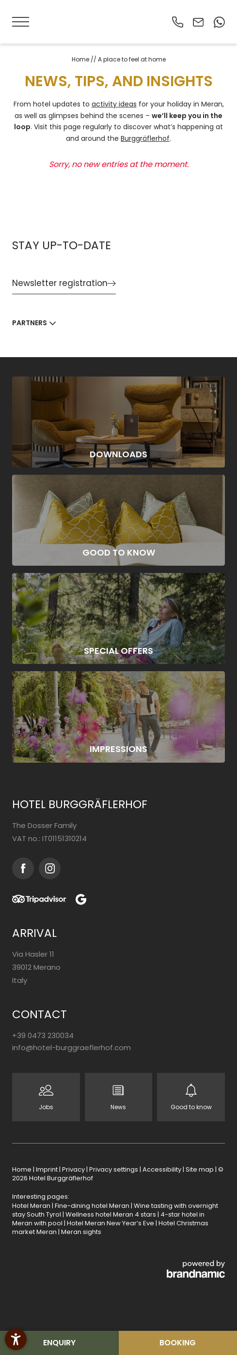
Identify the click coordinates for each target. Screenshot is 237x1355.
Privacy (74, 1169)
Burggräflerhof (145, 138)
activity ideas (114, 104)
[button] (22, 22)
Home (81, 59)
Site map (200, 1169)
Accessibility (162, 1169)
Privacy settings (114, 1169)
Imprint (47, 1169)
